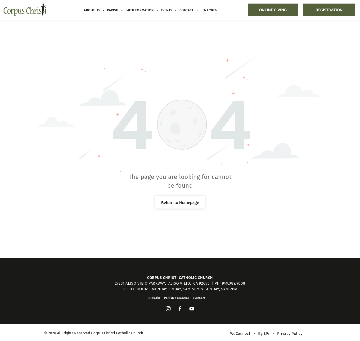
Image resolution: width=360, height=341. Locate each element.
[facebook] (180, 309)
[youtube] (191, 309)
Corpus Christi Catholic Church (180, 277)
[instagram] (168, 309)
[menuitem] (94, 10)
